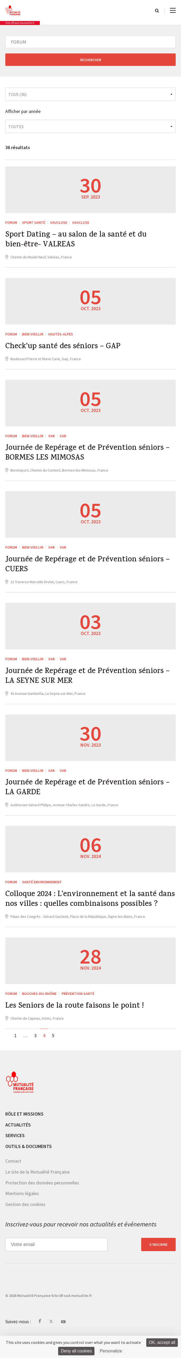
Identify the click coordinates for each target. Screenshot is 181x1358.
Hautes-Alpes (60, 335)
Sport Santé (33, 222)
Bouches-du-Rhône (39, 1014)
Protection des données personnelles (42, 1204)
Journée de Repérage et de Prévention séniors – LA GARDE (89, 796)
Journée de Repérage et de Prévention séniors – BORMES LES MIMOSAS (89, 456)
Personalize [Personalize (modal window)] (111, 1351)
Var (51, 438)
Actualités (18, 1146)
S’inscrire (158, 1266)
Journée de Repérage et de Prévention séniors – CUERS (89, 570)
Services (15, 1157)
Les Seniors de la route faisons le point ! (77, 1027)
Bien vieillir (32, 335)
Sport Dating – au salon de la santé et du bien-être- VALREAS (79, 241)
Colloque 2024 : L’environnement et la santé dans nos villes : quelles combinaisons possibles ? (84, 915)
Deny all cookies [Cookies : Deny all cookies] (76, 1351)
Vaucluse (58, 222)
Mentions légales (22, 1215)
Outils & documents (28, 1168)
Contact (13, 1183)
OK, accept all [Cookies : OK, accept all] (162, 1342)
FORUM (11, 222)
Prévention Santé (78, 1014)
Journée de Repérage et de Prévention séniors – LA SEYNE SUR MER (89, 682)
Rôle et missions (24, 1135)
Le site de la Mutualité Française (37, 1193)
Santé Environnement (42, 890)
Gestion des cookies (25, 1226)
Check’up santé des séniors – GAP (65, 349)
